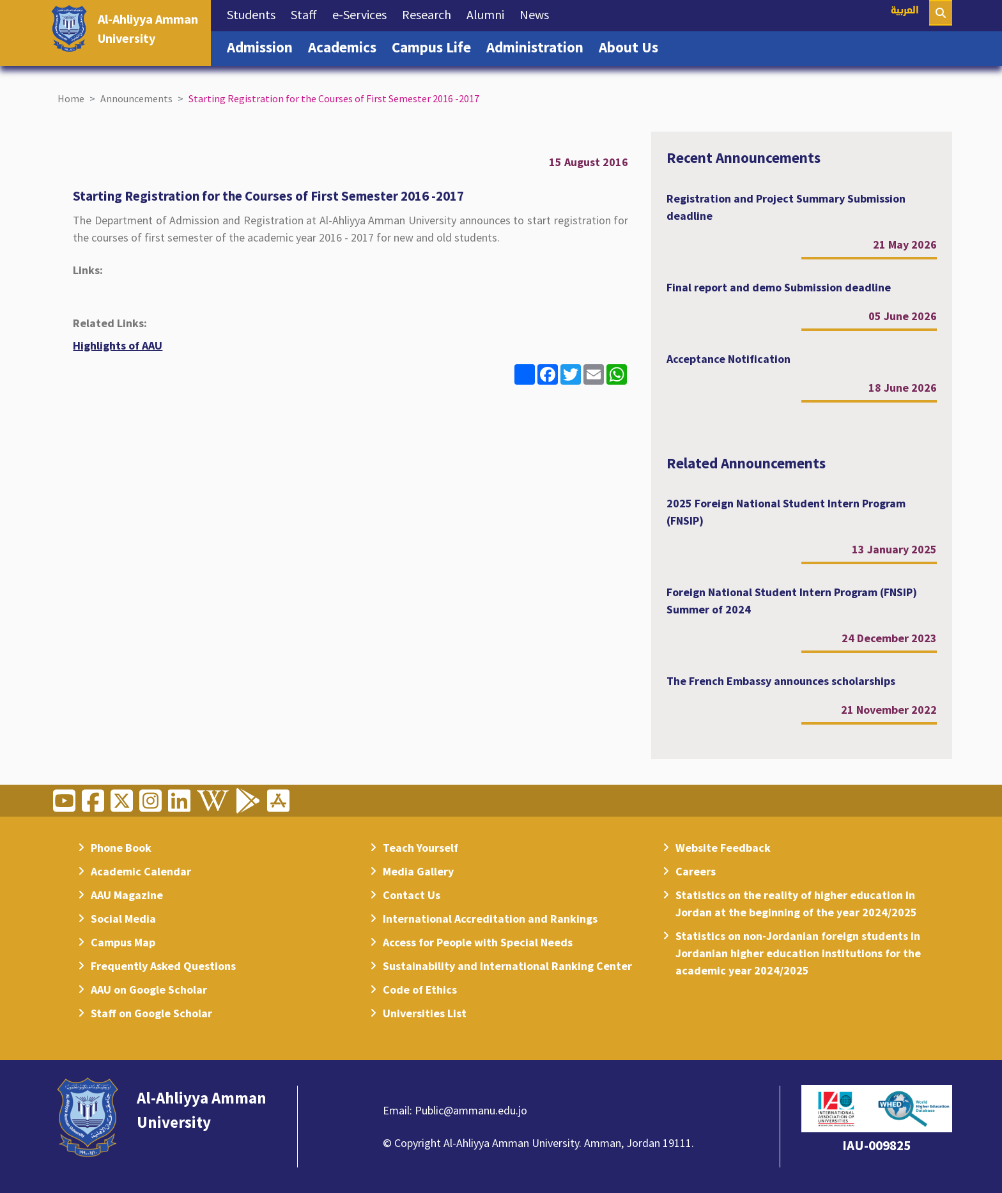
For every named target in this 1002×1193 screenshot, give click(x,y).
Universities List (424, 1013)
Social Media (123, 918)
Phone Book (121, 847)
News (538, 13)
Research (430, 13)
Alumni (489, 13)
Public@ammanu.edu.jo (471, 1110)
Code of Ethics (420, 989)
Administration (538, 46)
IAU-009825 (876, 1145)
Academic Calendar (141, 871)
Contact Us (411, 895)
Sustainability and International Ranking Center (507, 965)
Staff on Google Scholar (151, 1013)
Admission (263, 46)
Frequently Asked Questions (163, 965)
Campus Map (123, 942)
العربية (905, 11)
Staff (308, 13)
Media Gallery (418, 871)
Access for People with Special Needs (478, 942)
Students (255, 13)
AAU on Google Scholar (149, 989)
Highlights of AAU (117, 345)
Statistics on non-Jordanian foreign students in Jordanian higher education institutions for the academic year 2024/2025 (798, 953)
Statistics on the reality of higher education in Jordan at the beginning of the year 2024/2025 (796, 904)
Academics (346, 46)
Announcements (136, 98)
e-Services (363, 13)
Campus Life (435, 46)
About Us (632, 46)
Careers (695, 871)
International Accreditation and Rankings (490, 918)
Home (71, 98)
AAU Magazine (127, 895)
